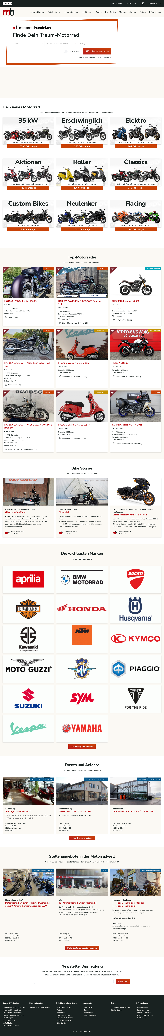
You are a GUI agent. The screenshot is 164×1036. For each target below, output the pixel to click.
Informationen (155, 12)
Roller (59, 1010)
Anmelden (122, 981)
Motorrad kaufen (37, 12)
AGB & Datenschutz (145, 1015)
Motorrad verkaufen (127, 12)
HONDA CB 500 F (121, 363)
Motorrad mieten (71, 12)
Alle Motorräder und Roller (14, 1007)
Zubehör (87, 1010)
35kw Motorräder (64, 1007)
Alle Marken (8, 1023)
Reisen (143, 12)
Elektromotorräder (64, 1020)
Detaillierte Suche (104, 57)
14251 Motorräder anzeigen (97, 51)
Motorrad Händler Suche (120, 1007)
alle (60, 900)
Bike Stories (110, 12)
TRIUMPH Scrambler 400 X (125, 301)
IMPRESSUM (142, 1018)
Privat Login (131, 3)
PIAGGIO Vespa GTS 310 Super (73, 424)
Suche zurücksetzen (87, 57)
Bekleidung (88, 1012)
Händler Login (155, 3)
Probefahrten (118, 808)
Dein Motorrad (54, 12)
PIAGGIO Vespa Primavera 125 (73, 363)
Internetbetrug (143, 1010)
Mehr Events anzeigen (82, 838)
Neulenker (61, 1012)
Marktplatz (86, 12)
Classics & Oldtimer (65, 1018)
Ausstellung (10, 808)
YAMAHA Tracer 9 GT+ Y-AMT (127, 424)
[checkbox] (65, 51)
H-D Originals (8, 1018)
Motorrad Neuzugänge (12, 1010)
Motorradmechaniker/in (14, 900)
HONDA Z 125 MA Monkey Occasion (20, 509)
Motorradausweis (144, 1012)
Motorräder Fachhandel (12, 1012)
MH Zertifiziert (9, 1020)
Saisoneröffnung (65, 808)
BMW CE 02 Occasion (68, 509)
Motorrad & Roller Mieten (40, 1007)
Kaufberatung (142, 1007)
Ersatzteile (88, 1007)
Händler (98, 12)
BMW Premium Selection (13, 1015)
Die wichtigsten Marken (82, 746)
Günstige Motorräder (65, 1015)
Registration (117, 3)
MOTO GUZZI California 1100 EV (20, 301)
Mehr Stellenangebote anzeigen (82, 948)
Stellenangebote (90, 1015)
